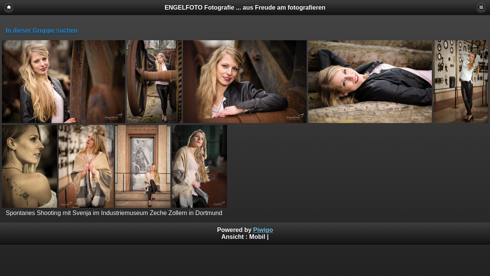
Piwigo (263, 230)
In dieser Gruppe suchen (42, 30)
